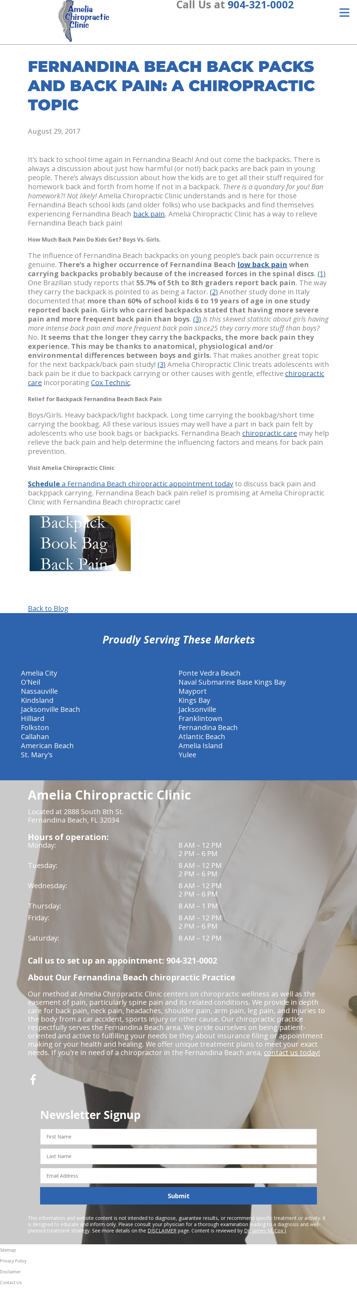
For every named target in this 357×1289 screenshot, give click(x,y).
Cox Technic (110, 384)
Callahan (35, 738)
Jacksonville (197, 710)
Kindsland (37, 701)
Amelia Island (200, 747)
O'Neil (30, 683)
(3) (197, 320)
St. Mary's (37, 756)
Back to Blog (48, 609)
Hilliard (32, 719)
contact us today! (292, 1054)
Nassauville (39, 692)
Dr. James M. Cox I (265, 1232)
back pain (149, 215)
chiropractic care (269, 434)
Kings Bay (194, 701)
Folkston (35, 729)
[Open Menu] (344, 12)
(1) (322, 275)
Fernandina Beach (208, 729)
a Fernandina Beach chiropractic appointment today (130, 485)
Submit (179, 1197)
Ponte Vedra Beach (209, 674)
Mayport (192, 692)
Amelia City (39, 674)
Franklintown (200, 719)
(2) (214, 293)
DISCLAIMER (161, 1232)
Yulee (187, 756)
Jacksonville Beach (50, 710)
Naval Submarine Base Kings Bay (232, 683)
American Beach (47, 747)
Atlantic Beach (201, 738)
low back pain (262, 266)
